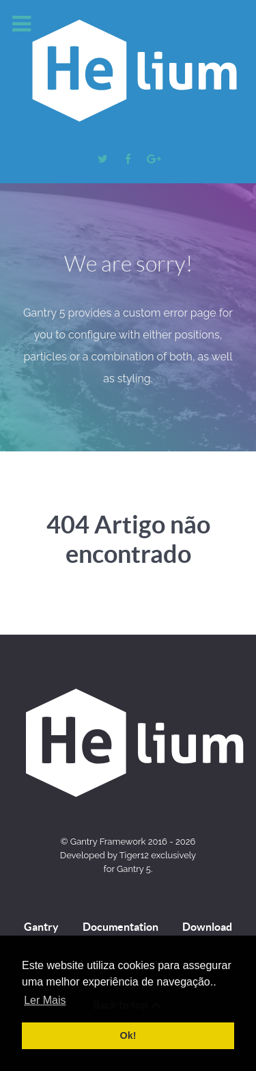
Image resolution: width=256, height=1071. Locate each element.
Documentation (120, 927)
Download (207, 927)
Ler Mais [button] (45, 1000)
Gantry (41, 927)
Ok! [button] (128, 1035)
